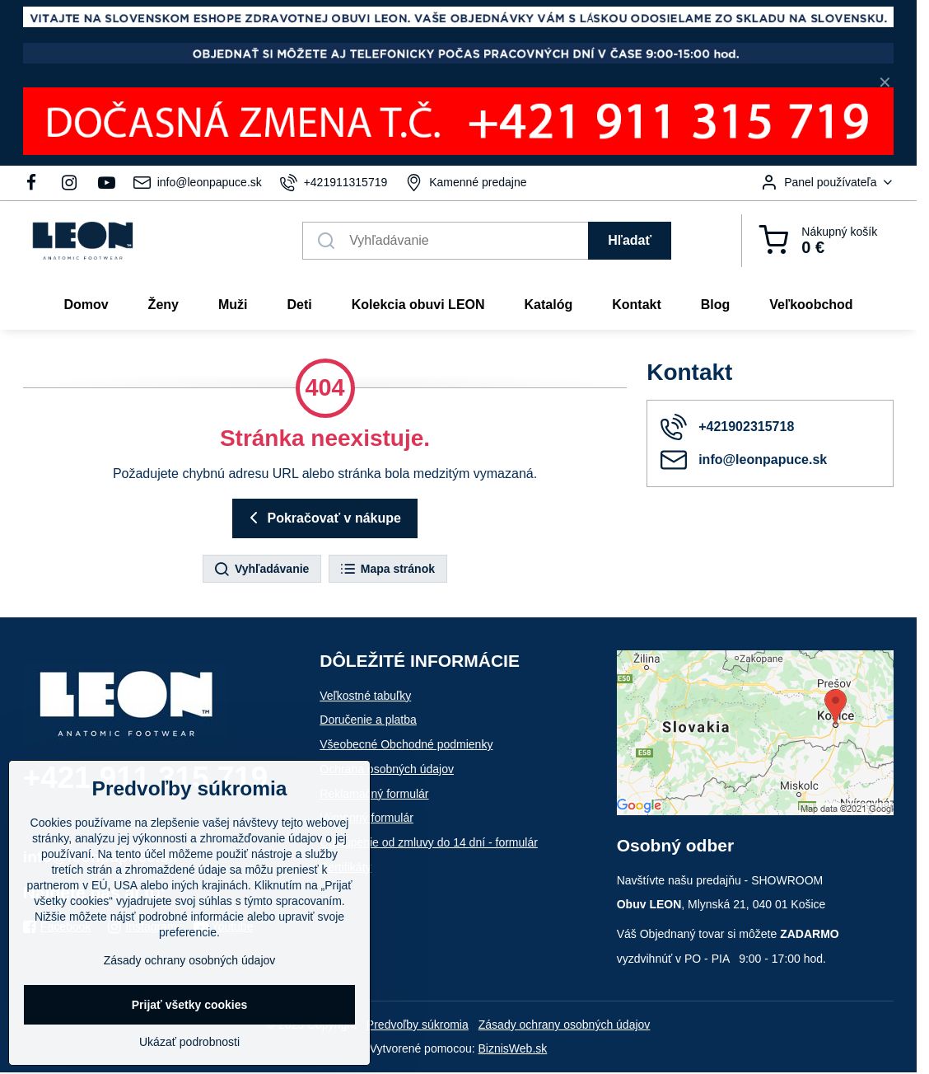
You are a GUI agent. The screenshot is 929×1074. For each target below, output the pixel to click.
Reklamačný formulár (374, 793)
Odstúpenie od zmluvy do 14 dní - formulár (429, 842)
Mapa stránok (387, 569)
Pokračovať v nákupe (322, 518)
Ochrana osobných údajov (387, 769)
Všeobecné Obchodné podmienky (406, 744)
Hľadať (629, 240)
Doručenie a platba (368, 719)
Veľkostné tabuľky (365, 695)
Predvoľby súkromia (417, 1024)
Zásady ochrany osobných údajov (565, 1024)
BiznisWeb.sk (513, 1048)
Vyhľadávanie (261, 569)
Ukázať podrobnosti (189, 1041)
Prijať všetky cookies (190, 1004)
